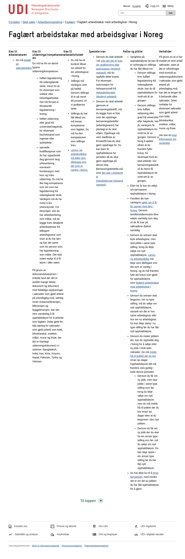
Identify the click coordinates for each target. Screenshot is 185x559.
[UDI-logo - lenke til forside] (34, 14)
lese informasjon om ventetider (168, 139)
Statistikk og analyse (26, 534)
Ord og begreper (108, 534)
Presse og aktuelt (66, 526)
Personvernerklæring (72, 546)
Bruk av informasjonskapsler (45, 546)
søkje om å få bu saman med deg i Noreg (143, 206)
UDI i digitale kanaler (152, 534)
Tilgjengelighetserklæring (96, 546)
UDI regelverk (148, 526)
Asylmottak (63, 534)
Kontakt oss (20, 526)
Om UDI (103, 526)
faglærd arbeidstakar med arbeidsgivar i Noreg (144, 286)
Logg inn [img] (151, 6)
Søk (171, 13)
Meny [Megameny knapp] (167, 6)
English (136, 6)
